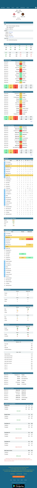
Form (17, 7)
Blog (28, 7)
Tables (8, 7)
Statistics (22, 7)
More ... (32, 121)
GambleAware (12, 473)
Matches (3, 7)
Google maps (11, 36)
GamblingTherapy (19, 473)
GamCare (25, 473)
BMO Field (11, 32)
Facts (13, 7)
